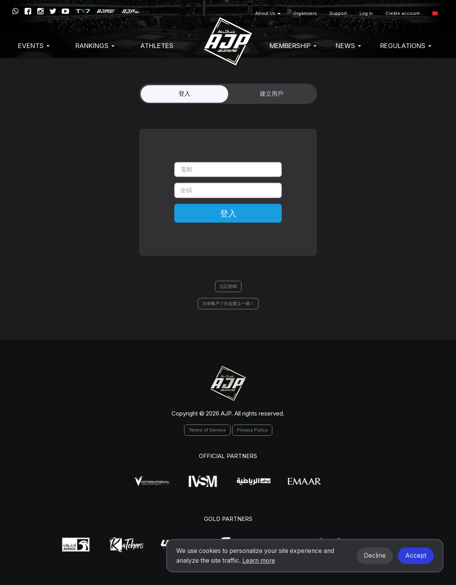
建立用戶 (271, 93)
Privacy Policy (252, 430)
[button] (435, 13)
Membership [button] (293, 46)
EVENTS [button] (34, 46)
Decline (375, 555)
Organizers (305, 13)
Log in (366, 13)
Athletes (156, 46)
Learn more (258, 560)
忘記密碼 (228, 286)
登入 (184, 93)
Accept (415, 555)
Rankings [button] (94, 46)
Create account (402, 13)
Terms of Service (207, 430)
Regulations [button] (405, 46)
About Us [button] (268, 13)
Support (338, 13)
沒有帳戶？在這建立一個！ (228, 303)
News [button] (348, 46)
